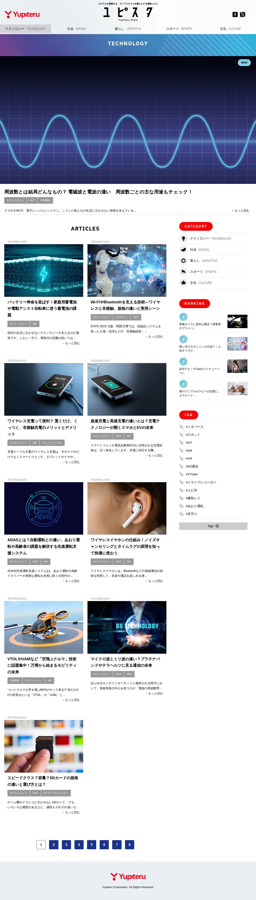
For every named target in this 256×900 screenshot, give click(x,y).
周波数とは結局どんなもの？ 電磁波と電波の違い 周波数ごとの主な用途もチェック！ (111, 192)
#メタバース (195, 426)
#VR (189, 458)
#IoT (32, 200)
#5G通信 (46, 200)
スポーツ (179, 29)
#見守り (192, 514)
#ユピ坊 (192, 490)
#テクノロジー (15, 200)
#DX (129, 674)
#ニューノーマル (52, 442)
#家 (35, 323)
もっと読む (242, 210)
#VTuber (192, 474)
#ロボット (122, 317)
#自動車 (14, 680)
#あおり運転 (195, 506)
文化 (230, 29)
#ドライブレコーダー (56, 793)
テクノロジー (25, 29)
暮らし (128, 29)
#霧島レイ (193, 498)
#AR (189, 450)
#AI (129, 436)
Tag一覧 (213, 526)
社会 (76, 29)
